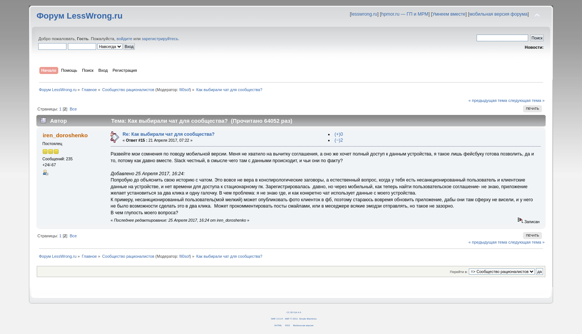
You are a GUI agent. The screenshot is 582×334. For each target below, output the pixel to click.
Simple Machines (308, 318)
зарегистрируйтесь (160, 38)
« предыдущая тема (487, 100)
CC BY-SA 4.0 (294, 312)
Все (73, 109)
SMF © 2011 (291, 318)
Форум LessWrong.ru (79, 15)
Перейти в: (459, 272)
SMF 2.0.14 (277, 318)
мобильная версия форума (498, 14)
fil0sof (184, 89)
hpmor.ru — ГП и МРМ (404, 14)
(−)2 (338, 140)
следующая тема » (526, 100)
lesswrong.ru (364, 14)
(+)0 (338, 134)
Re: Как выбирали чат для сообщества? (168, 134)
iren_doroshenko (65, 135)
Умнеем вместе (448, 14)
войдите (124, 38)
